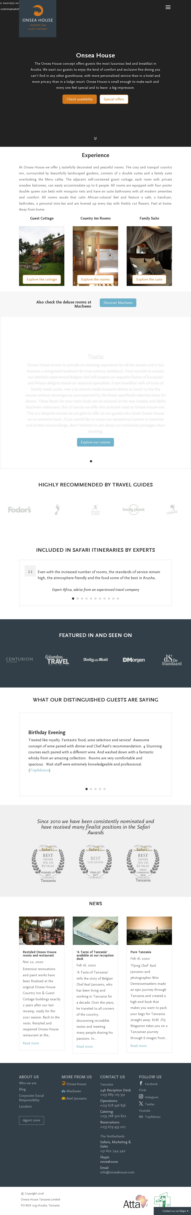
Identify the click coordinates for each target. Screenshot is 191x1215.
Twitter (150, 1104)
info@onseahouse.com (117, 1172)
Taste (95, 356)
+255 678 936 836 (113, 1105)
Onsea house (74, 1084)
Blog (22, 1089)
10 (113, 598)
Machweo (71, 1091)
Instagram (152, 1097)
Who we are (27, 1083)
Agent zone (31, 1120)
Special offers (114, 99)
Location (25, 1106)
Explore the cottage (42, 279)
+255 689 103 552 (112, 1095)
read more (31, 1043)
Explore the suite (149, 279)
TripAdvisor (39, 770)
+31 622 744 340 (112, 1151)
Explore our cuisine (95, 442)
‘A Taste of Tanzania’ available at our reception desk (95, 955)
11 (118, 598)
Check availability (80, 99)
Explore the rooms (95, 279)
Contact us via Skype (172, 1211)
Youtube (144, 1110)
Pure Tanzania (140, 952)
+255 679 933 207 (113, 1127)
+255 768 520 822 (113, 1116)
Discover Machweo (118, 303)
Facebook (151, 1084)
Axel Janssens (74, 1098)
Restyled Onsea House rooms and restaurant (40, 953)
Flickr (142, 1090)
